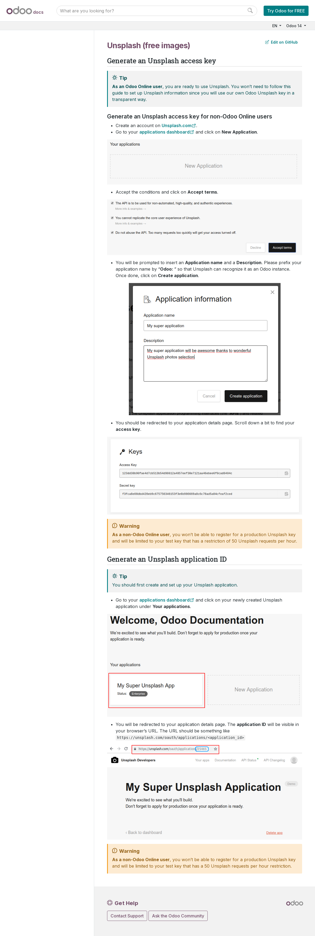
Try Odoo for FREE (286, 10)
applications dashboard (164, 132)
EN (275, 25)
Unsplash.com (177, 125)
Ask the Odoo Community (178, 915)
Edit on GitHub (281, 42)
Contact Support (127, 915)
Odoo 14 (294, 25)
